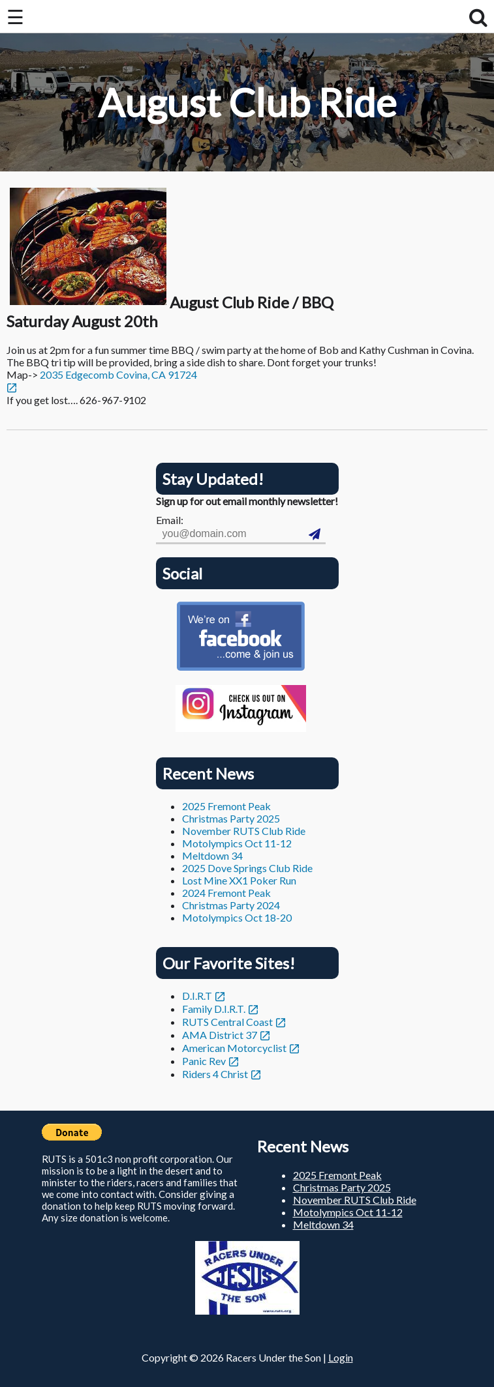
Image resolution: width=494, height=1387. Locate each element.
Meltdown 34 (212, 855)
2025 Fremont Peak (226, 806)
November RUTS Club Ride (243, 831)
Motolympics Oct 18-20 (237, 917)
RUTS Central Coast (227, 1021)
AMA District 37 (219, 1035)
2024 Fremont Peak (226, 892)
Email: (169, 520)
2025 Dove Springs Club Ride (247, 868)
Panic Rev (204, 1061)
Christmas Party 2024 (231, 905)
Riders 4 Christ (215, 1074)
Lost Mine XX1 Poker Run (239, 880)
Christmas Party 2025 (231, 818)
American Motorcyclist (234, 1048)
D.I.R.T (197, 995)
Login (340, 1357)
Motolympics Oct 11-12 (237, 843)
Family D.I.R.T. (213, 1008)
